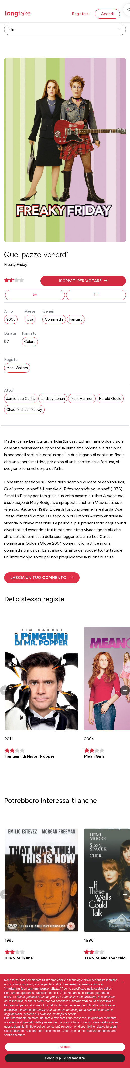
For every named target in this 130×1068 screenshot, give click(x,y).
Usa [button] (30, 319)
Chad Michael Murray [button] (24, 409)
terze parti (70, 993)
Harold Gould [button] (110, 398)
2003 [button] (10, 319)
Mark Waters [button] (17, 367)
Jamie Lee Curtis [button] (20, 398)
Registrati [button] (80, 13)
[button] (83, 281)
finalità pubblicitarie (102, 1005)
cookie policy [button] (102, 988)
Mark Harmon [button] (81, 398)
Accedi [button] (107, 13)
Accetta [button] (65, 1047)
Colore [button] (30, 341)
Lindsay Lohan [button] (53, 398)
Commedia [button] (54, 319)
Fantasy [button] (76, 319)
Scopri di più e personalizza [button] (65, 1058)
